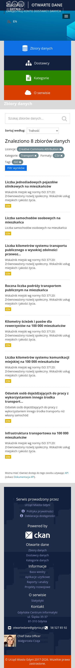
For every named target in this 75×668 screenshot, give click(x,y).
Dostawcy (37, 63)
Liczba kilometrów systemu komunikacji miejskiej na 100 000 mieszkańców (37, 359)
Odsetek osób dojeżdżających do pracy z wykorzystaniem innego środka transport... (37, 397)
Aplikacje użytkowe (37, 577)
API (66, 472)
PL (9, 21)
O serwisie (37, 93)
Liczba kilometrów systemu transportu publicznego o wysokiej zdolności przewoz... (36, 249)
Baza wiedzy (37, 572)
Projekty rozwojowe (37, 587)
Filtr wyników (15, 168)
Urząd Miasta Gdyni (37, 505)
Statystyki (37, 600)
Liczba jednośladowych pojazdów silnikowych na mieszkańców (31, 184)
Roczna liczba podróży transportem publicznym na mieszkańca (33, 288)
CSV (8, 205)
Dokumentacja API (24, 476)
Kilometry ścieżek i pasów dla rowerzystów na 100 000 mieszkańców (35, 323)
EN (15, 21)
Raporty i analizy (37, 582)
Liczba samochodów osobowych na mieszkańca (32, 220)
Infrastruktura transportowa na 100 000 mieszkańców (36, 435)
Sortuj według (14, 130)
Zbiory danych (37, 48)
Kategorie (37, 78)
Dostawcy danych (37, 555)
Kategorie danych (37, 560)
